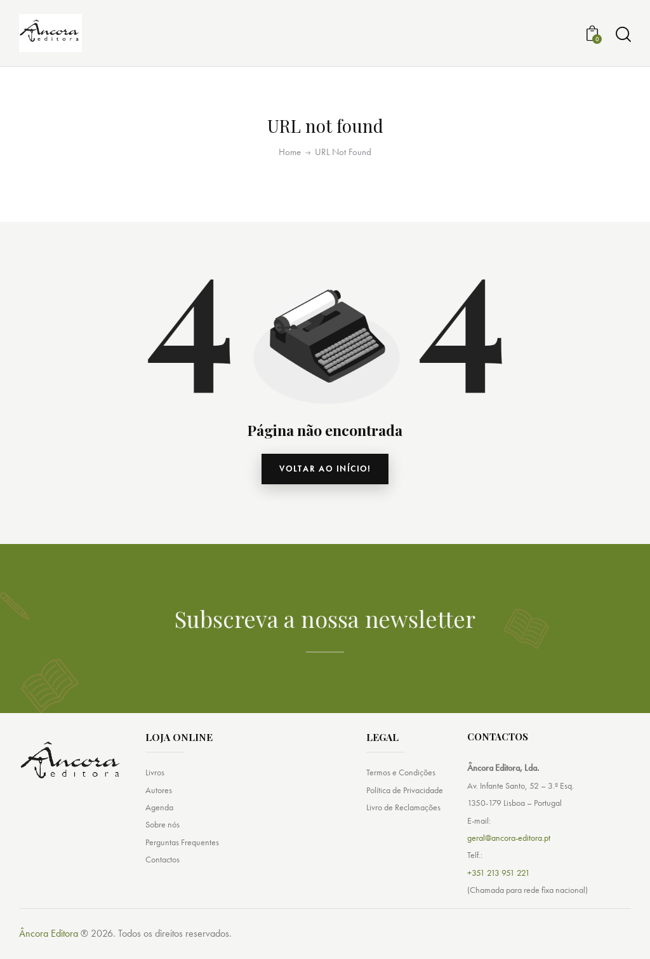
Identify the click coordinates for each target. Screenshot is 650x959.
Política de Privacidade (404, 793)
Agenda (159, 812)
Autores (158, 793)
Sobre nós (162, 830)
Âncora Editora (48, 937)
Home (290, 152)
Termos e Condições (400, 776)
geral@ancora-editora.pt (508, 841)
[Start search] (623, 34)
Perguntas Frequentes (182, 848)
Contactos (162, 866)
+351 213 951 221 (498, 875)
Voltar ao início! (325, 471)
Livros (154, 776)
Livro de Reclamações (403, 812)
